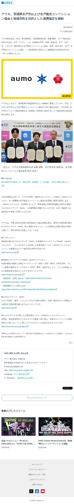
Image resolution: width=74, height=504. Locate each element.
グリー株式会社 (19, 374)
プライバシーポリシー (37, 469)
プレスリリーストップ (37, 398)
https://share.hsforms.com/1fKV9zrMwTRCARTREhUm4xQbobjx (29, 289)
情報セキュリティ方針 (37, 474)
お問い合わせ (37, 484)
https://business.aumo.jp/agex (14, 326)
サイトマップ (37, 464)
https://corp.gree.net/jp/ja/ (19, 370)
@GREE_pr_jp (23, 378)
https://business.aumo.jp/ (12, 275)
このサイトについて (37, 479)
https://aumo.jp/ (9, 308)
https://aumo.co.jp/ (10, 252)
